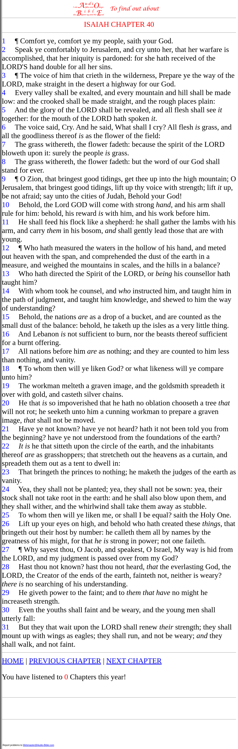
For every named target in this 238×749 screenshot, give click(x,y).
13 (5, 273)
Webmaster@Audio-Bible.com (38, 745)
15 (5, 316)
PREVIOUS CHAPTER (65, 661)
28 (5, 566)
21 (5, 428)
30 (5, 609)
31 (5, 627)
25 (5, 515)
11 (5, 222)
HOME (13, 661)
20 (5, 403)
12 (5, 247)
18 (5, 368)
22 (5, 446)
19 (5, 385)
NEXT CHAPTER (134, 661)
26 (5, 523)
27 (5, 549)
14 (5, 291)
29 (5, 592)
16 (5, 334)
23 (5, 472)
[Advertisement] (119, 708)
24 (5, 489)
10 (5, 204)
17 (5, 351)
